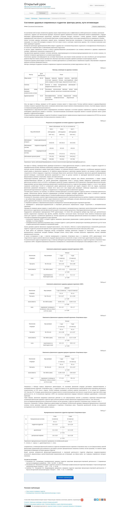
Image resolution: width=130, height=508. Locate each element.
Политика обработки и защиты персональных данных (58, 504)
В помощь (86, 13)
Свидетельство (74, 13)
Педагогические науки (44, 18)
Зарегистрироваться (99, 5)
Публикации (42, 13)
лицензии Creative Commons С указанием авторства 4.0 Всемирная (64, 506)
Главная (31, 13)
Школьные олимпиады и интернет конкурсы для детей (43, 502)
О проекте (26, 502)
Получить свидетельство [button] (98, 26)
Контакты (97, 13)
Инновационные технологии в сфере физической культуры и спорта (43, 493)
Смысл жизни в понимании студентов (35, 491)
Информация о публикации (58, 13)
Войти (91, 5)
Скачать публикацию (65, 477)
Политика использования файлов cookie (34, 504)
